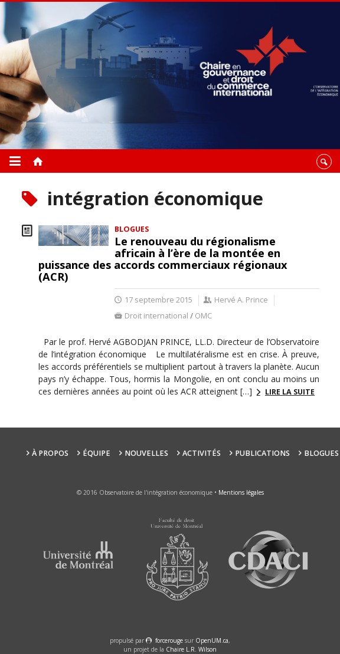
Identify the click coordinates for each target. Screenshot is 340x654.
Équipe (96, 453)
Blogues (321, 453)
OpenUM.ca (211, 640)
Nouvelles (146, 453)
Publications (262, 453)
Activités (201, 453)
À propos (50, 453)
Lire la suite (290, 392)
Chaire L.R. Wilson (191, 649)
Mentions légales (241, 492)
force (169, 640)
